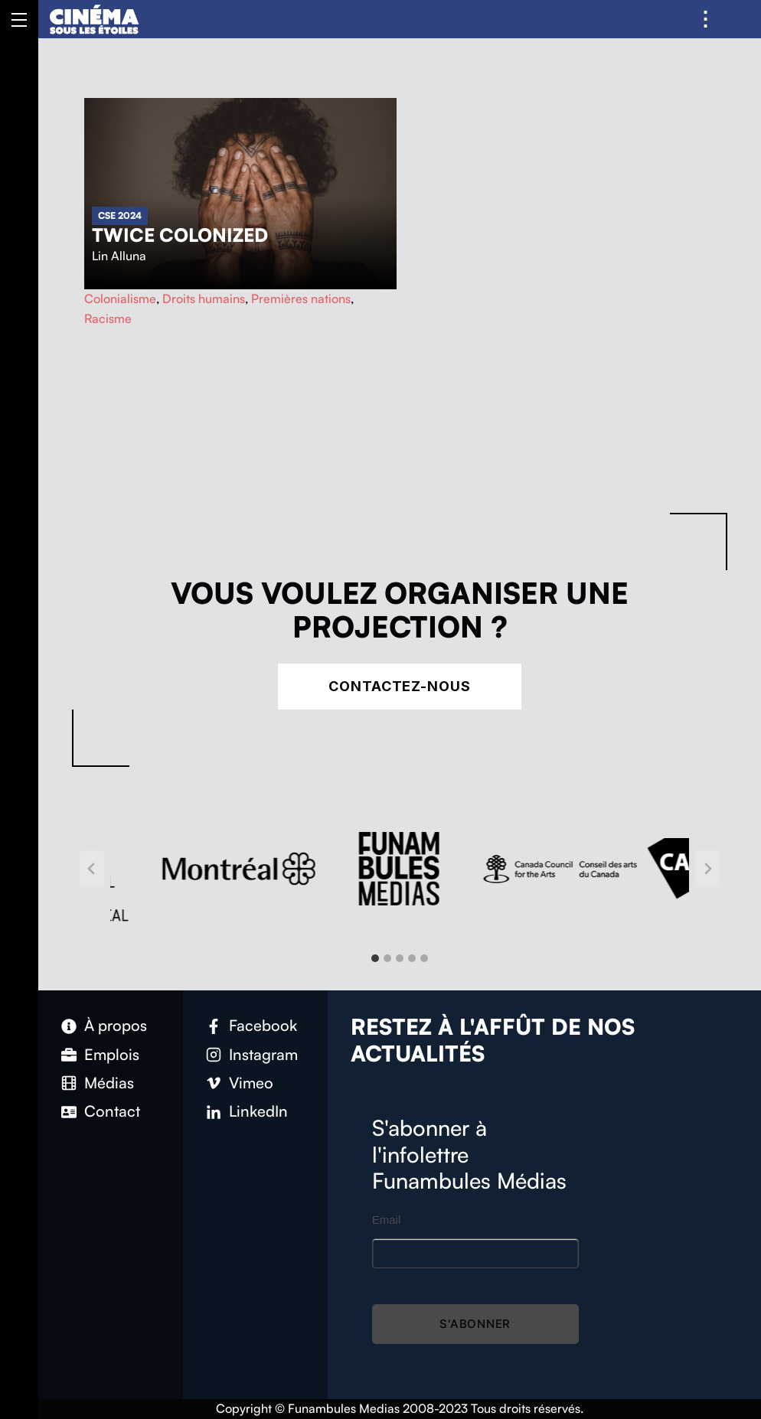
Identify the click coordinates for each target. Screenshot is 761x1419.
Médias (109, 1082)
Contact (112, 1111)
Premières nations (301, 298)
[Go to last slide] (92, 868)
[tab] (375, 958)
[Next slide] (707, 868)
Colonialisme (120, 298)
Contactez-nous (399, 686)
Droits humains (203, 298)
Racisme (108, 318)
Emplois (111, 1054)
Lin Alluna (119, 255)
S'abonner (475, 1323)
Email (386, 1219)
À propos (115, 1025)
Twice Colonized (180, 234)
